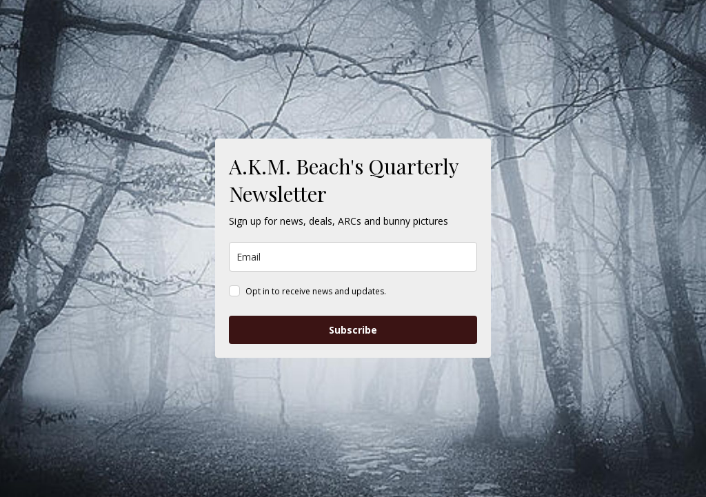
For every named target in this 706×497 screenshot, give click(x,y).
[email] (353, 257)
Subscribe (353, 329)
